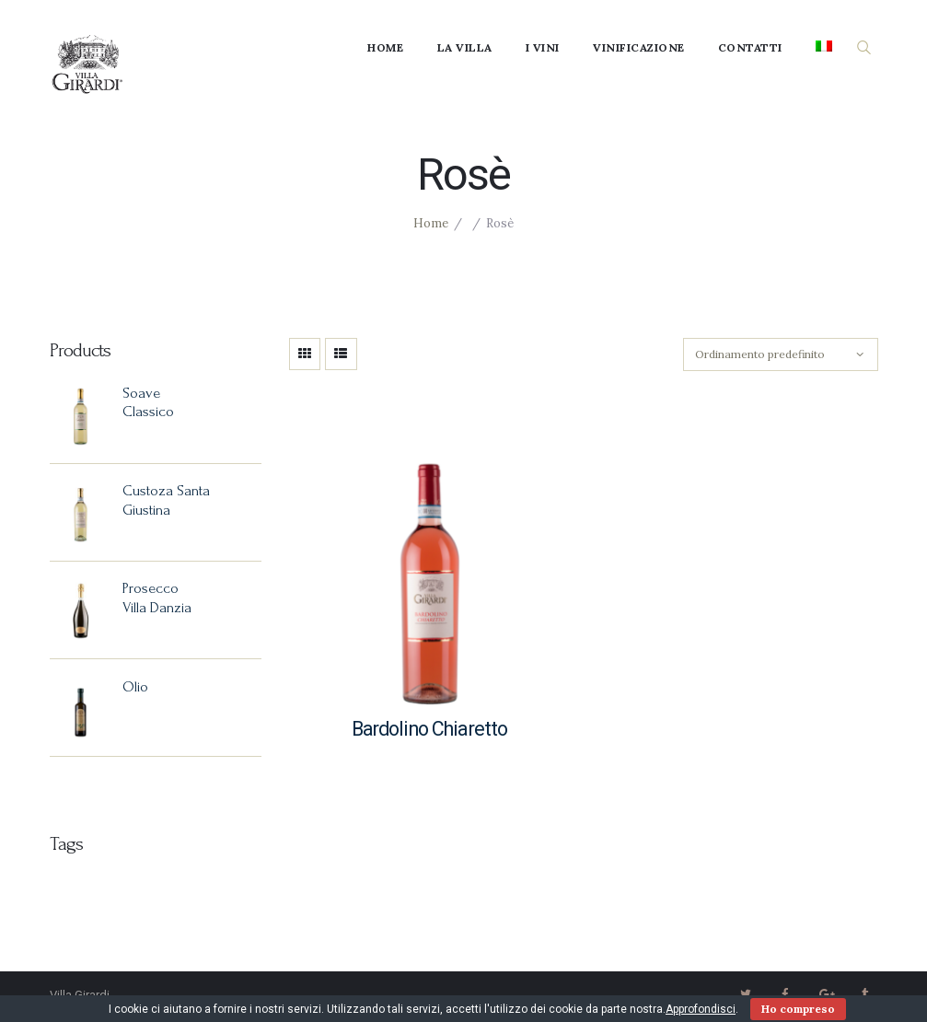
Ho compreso (798, 1009)
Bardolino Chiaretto (430, 728)
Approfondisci (701, 1009)
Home (430, 223)
